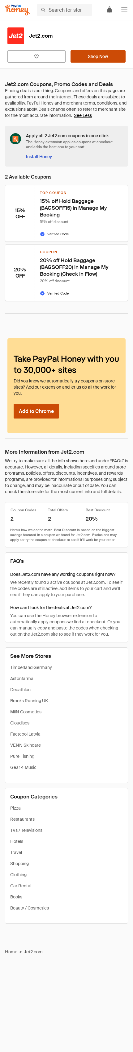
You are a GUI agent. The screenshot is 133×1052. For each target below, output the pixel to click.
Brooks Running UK (29, 700)
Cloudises (19, 723)
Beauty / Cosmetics (29, 908)
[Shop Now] (98, 56)
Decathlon (20, 689)
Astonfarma (21, 678)
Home (11, 952)
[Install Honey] (39, 156)
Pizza (15, 808)
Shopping (19, 863)
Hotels (16, 841)
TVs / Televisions (26, 830)
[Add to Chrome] (36, 411)
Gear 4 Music (23, 767)
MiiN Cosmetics (25, 712)
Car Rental (20, 886)
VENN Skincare (25, 745)
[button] (124, 10)
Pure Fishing (22, 756)
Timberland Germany (31, 667)
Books (16, 897)
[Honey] (17, 10)
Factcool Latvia (25, 734)
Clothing (18, 874)
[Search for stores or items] (64, 10)
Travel (16, 852)
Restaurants (22, 819)
